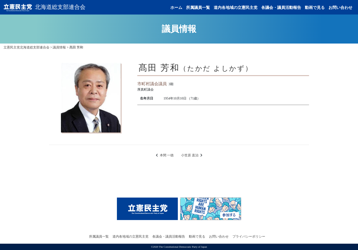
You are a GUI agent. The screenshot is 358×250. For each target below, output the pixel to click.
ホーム (176, 7)
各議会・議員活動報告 (281, 7)
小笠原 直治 (189, 155)
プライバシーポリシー (248, 236)
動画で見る (315, 7)
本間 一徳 (167, 155)
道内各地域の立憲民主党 (235, 7)
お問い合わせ (340, 7)
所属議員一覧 (198, 7)
